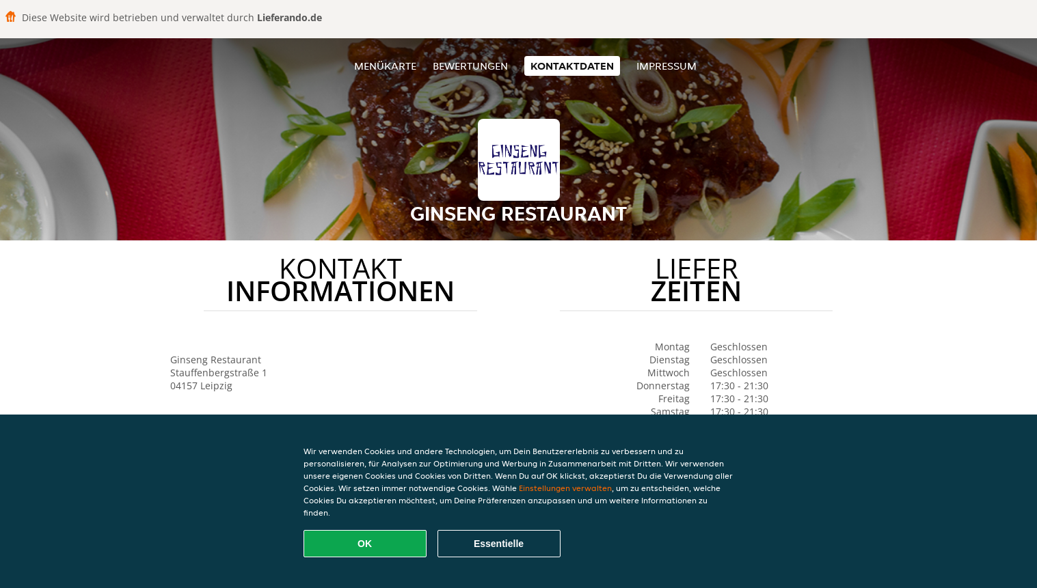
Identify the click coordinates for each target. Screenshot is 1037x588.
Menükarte (385, 66)
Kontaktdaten (572, 66)
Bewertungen (470, 66)
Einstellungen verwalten (565, 488)
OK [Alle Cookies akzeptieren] (365, 543)
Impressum (666, 66)
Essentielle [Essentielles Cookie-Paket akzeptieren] (499, 543)
